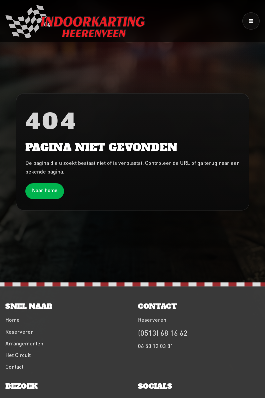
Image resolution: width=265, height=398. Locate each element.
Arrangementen (24, 343)
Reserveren (19, 331)
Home (12, 319)
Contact (14, 366)
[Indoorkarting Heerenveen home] (75, 21)
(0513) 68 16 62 (163, 332)
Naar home (44, 190)
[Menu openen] (251, 21)
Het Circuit (18, 355)
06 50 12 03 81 (155, 346)
